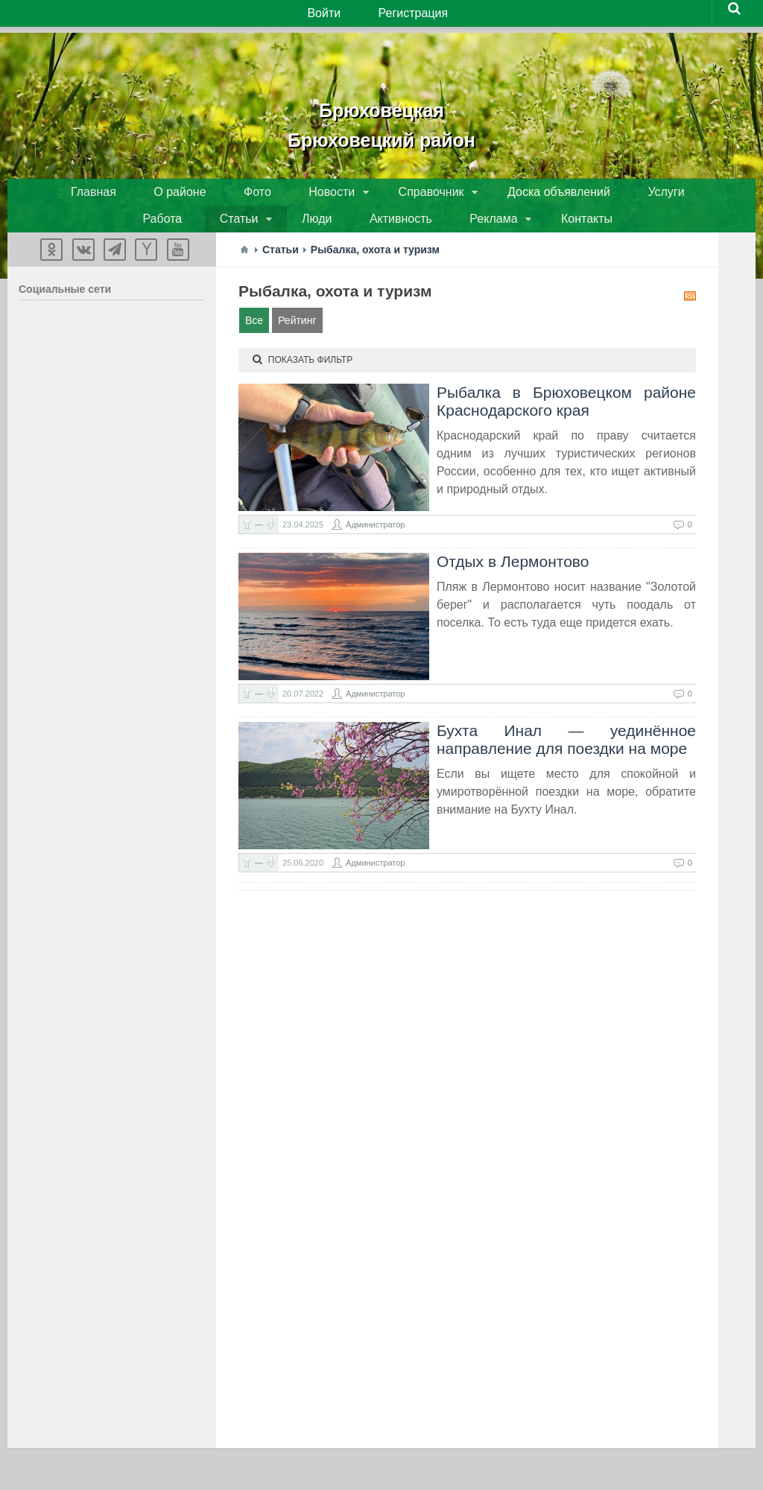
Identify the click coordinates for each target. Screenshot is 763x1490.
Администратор (375, 536)
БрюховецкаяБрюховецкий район (381, 119)
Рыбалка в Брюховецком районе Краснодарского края (566, 413)
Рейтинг (297, 332)
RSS (690, 308)
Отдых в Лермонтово (513, 573)
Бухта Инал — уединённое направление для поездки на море (566, 751)
